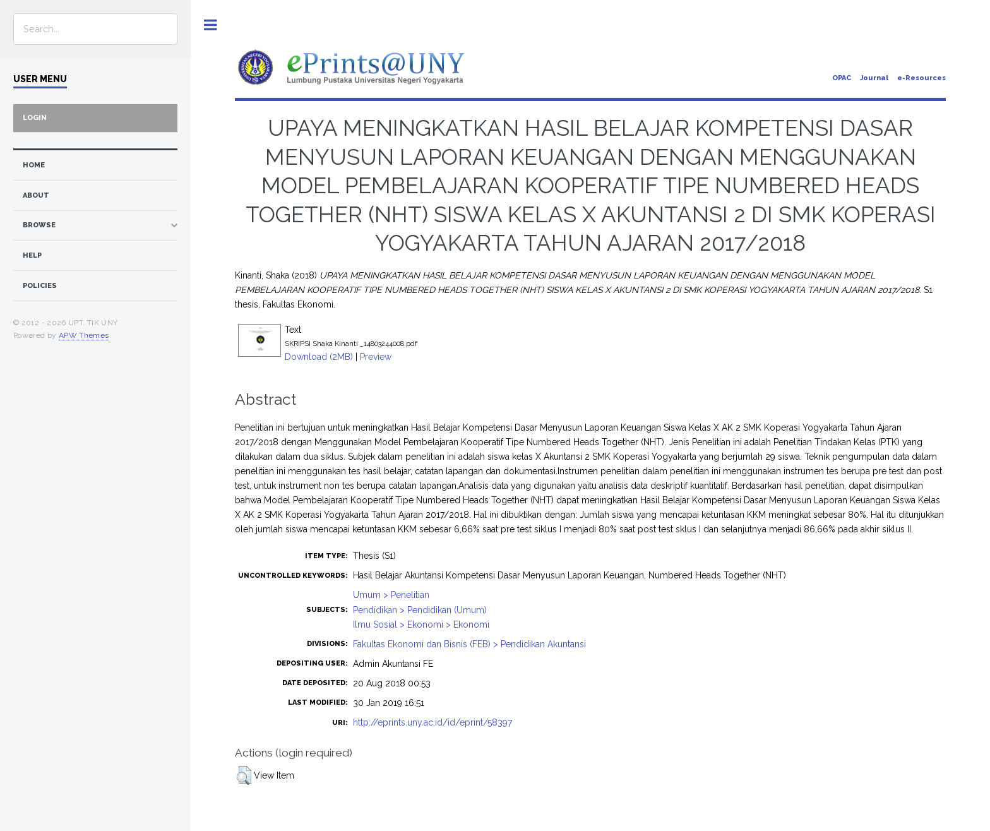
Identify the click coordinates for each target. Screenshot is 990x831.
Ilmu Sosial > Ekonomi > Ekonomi (421, 624)
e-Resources (921, 78)
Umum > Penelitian (391, 595)
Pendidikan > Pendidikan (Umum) (420, 610)
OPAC (841, 78)
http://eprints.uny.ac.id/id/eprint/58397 (432, 722)
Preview (375, 357)
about (36, 195)
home (34, 165)
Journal (874, 78)
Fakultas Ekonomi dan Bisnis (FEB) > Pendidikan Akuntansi (469, 644)
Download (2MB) (319, 357)
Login (35, 118)
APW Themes (84, 335)
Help (32, 255)
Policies (40, 286)
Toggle (210, 25)
